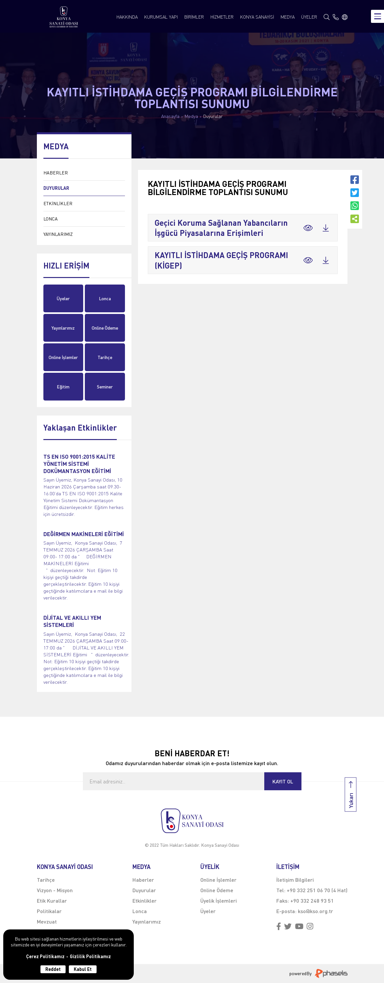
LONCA (50, 218)
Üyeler (63, 298)
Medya (191, 116)
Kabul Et (83, 969)
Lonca (105, 298)
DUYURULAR (56, 188)
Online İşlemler (63, 357)
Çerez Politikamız (45, 956)
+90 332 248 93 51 (312, 900)
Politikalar (49, 911)
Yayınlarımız (63, 328)
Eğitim (63, 386)
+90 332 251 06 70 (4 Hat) (317, 890)
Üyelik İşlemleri (218, 900)
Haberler (143, 880)
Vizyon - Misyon (55, 890)
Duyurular (213, 116)
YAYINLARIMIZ (58, 234)
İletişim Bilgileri (295, 880)
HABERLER (55, 172)
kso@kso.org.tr (315, 911)
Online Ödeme (105, 328)
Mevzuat (47, 921)
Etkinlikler (144, 900)
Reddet (53, 969)
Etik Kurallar (52, 900)
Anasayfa (170, 116)
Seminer (105, 386)
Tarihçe (105, 357)
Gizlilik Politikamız (90, 956)
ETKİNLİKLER (57, 203)
